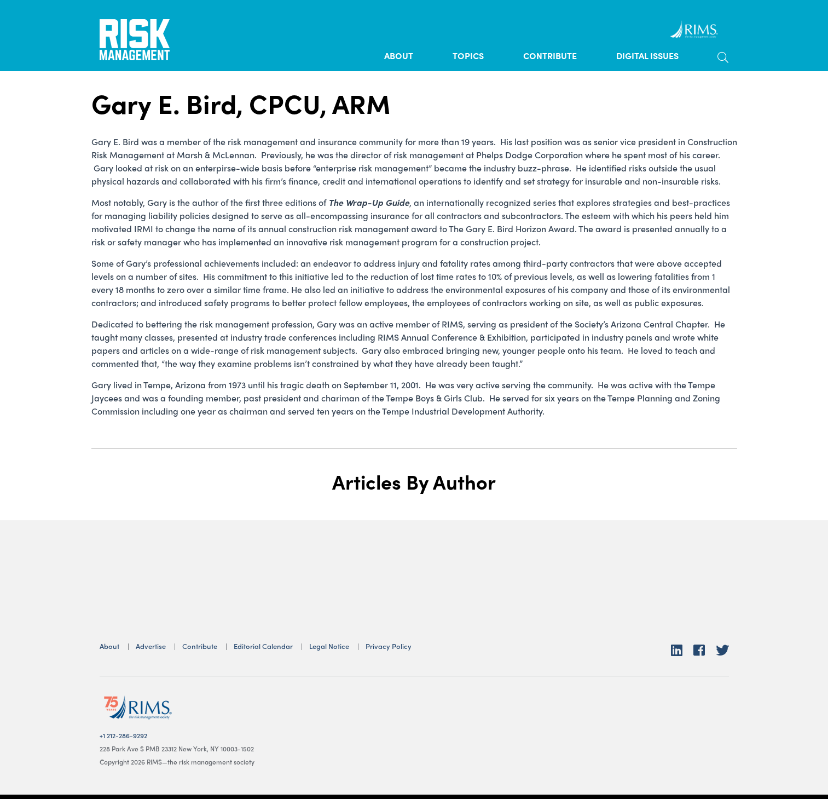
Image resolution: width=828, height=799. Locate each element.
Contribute (550, 55)
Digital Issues (647, 55)
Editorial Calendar (263, 646)
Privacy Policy (389, 646)
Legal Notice (329, 646)
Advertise (151, 646)
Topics (468, 55)
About (398, 55)
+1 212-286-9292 (123, 735)
